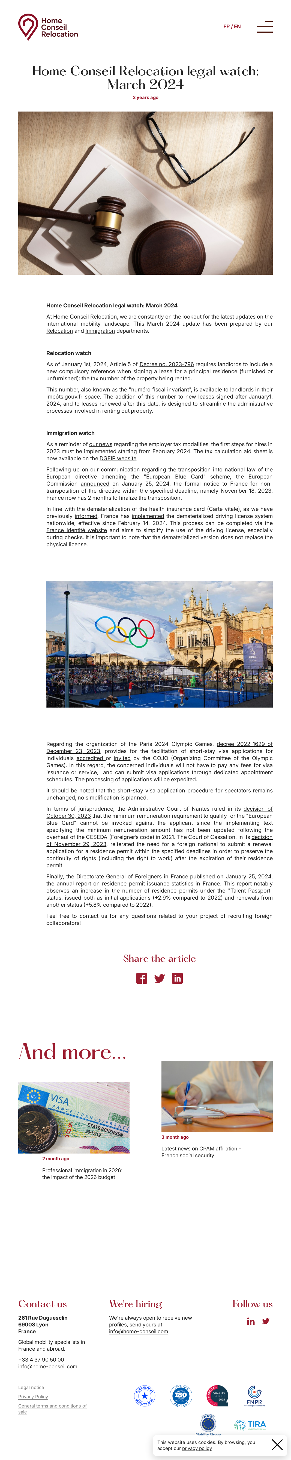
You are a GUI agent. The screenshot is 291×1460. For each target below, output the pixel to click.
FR (227, 26)
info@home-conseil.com (47, 1366)
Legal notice (31, 1387)
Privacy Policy (33, 1396)
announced (95, 483)
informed (86, 516)
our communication (115, 469)
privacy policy (197, 1448)
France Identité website (76, 530)
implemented (148, 516)
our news (100, 444)
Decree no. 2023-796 (167, 364)
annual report (74, 883)
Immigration (100, 331)
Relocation (59, 331)
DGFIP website (118, 458)
